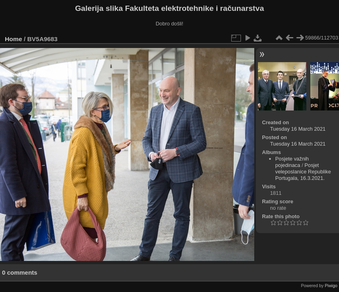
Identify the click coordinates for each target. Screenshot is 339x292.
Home (13, 38)
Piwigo (331, 285)
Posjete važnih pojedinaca (292, 162)
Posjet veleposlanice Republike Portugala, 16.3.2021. (303, 171)
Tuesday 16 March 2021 (298, 129)
